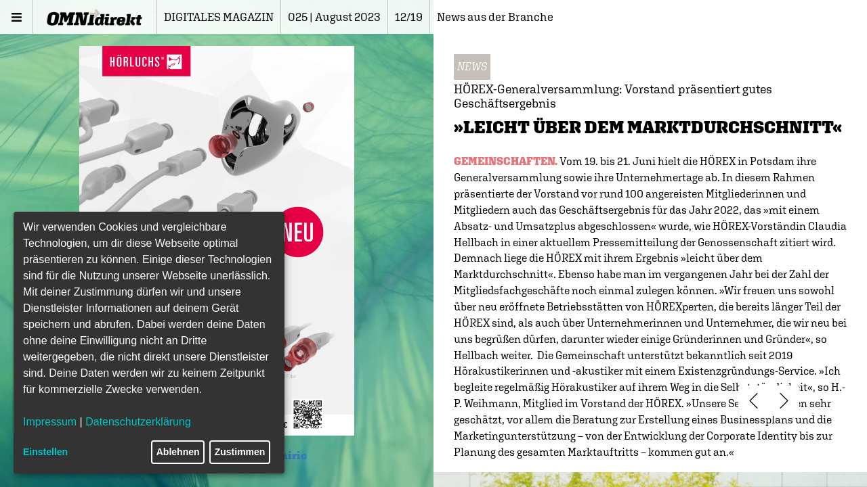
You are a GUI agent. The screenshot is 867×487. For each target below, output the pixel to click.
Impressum (50, 421)
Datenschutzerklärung (138, 421)
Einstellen (45, 451)
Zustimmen (240, 451)
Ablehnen (178, 451)
